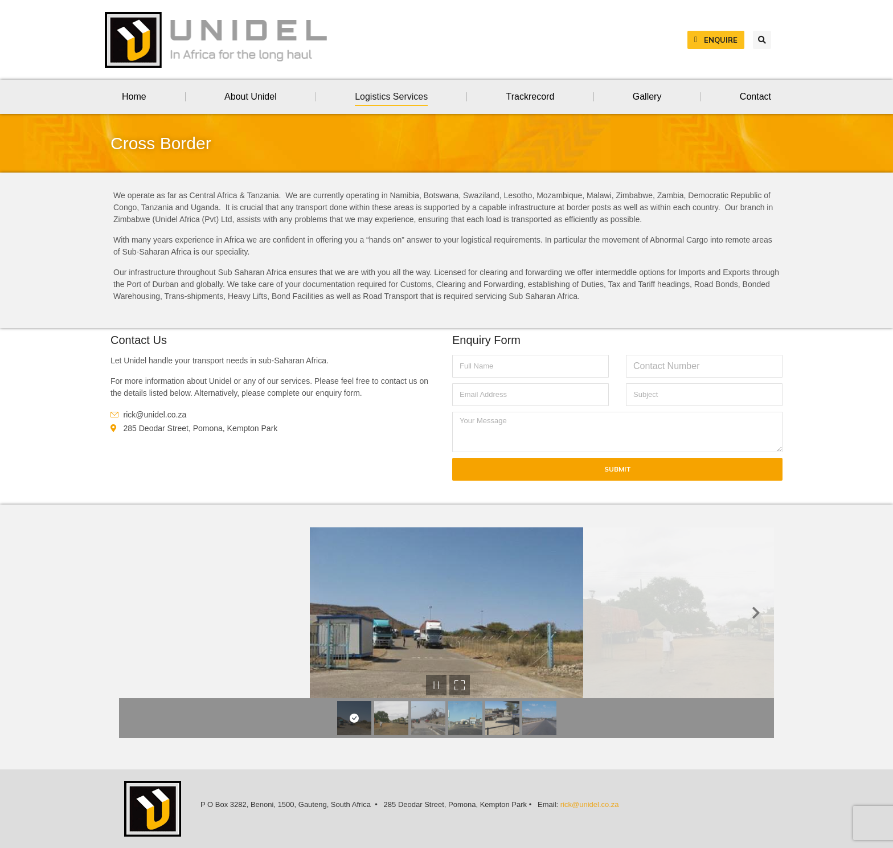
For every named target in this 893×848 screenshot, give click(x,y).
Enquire (716, 39)
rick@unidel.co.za (589, 804)
